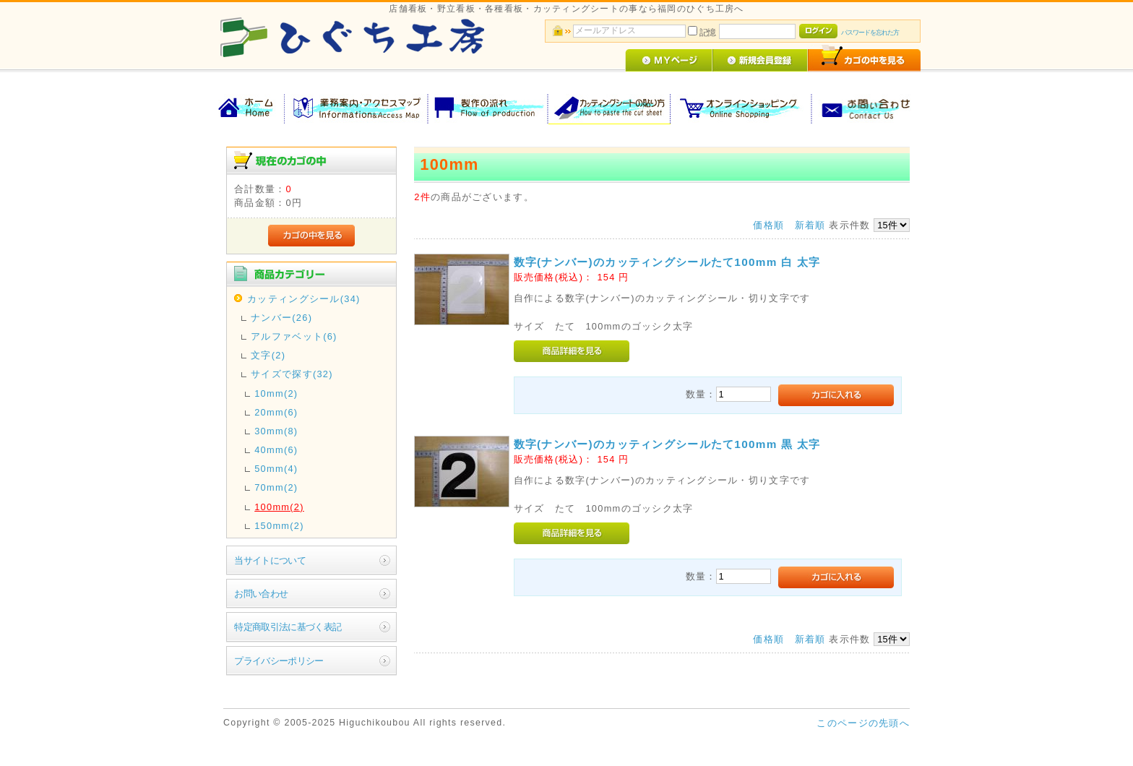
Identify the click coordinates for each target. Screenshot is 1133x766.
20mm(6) (276, 412)
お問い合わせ (261, 593)
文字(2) (268, 355)
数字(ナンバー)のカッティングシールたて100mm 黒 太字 (667, 444)
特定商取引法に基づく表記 (287, 626)
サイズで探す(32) (292, 374)
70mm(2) (276, 487)
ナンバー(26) (281, 317)
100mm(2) (279, 507)
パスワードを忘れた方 (870, 32)
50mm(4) (276, 468)
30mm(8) (276, 431)
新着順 (810, 225)
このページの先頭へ (863, 723)
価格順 (768, 225)
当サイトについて (270, 560)
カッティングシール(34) (303, 298)
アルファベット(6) (294, 336)
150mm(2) (279, 525)
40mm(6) (276, 449)
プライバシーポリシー (279, 660)
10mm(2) (276, 393)
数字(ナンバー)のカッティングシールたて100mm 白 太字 (667, 262)
